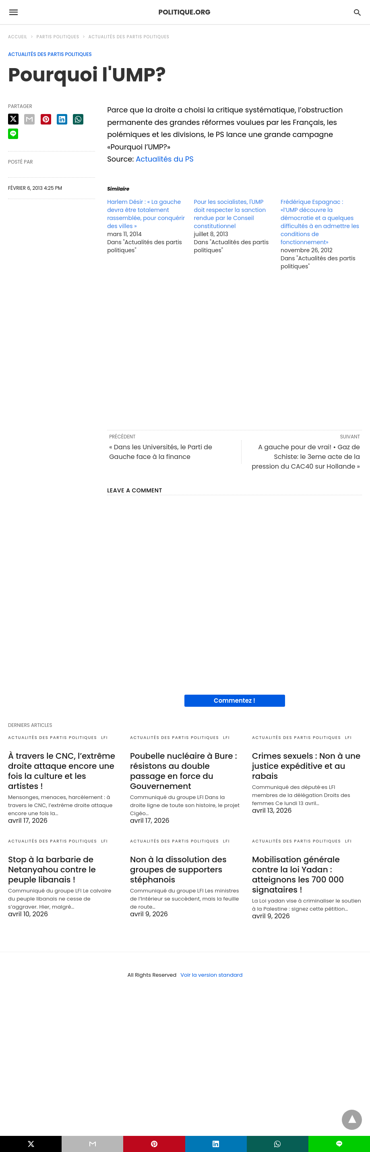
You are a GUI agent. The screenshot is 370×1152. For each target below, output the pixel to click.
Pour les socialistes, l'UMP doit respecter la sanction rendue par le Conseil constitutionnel (230, 214)
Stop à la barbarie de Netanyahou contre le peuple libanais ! (52, 869)
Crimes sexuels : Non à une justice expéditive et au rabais (306, 766)
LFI (104, 738)
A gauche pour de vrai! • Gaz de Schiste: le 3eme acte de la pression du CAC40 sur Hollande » (306, 456)
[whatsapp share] (78, 119)
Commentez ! (234, 700)
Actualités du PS (165, 159)
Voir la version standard (211, 975)
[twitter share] (13, 119)
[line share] (13, 134)
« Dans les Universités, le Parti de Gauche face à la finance (160, 451)
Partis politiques (58, 37)
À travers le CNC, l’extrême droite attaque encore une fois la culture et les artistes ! (61, 771)
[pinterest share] (46, 119)
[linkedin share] (62, 119)
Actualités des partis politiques (129, 37)
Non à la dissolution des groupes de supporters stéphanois (178, 869)
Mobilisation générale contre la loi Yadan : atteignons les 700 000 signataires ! (298, 874)
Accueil (17, 37)
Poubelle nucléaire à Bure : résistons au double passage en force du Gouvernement (183, 771)
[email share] (29, 119)
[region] (234, 349)
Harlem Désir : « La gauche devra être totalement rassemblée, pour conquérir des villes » (146, 214)
